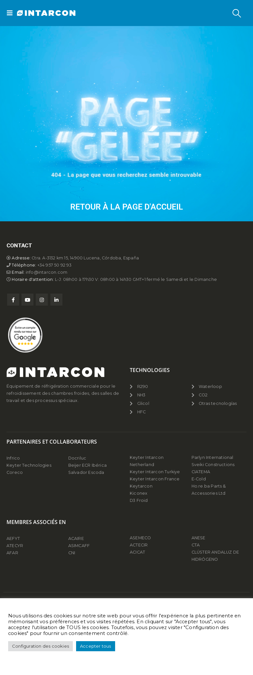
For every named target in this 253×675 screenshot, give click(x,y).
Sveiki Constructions (213, 464)
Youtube (27, 300)
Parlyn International (212, 457)
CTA (196, 545)
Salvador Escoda (86, 472)
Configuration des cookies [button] (40, 646)
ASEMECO (140, 537)
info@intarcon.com (46, 272)
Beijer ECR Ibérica (87, 465)
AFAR (13, 552)
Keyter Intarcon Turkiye (155, 471)
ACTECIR (139, 545)
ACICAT (137, 552)
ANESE (199, 537)
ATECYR (15, 545)
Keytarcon (141, 486)
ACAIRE (76, 538)
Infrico (13, 458)
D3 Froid (139, 500)
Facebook (13, 300)
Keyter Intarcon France (155, 478)
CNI (71, 552)
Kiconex (138, 493)
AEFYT (13, 538)
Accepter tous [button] (95, 646)
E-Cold (199, 478)
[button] (12, 13)
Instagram (42, 300)
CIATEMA (201, 471)
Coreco (15, 472)
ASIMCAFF (79, 545)
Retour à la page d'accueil (126, 207)
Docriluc (77, 458)
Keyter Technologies (29, 465)
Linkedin (56, 300)
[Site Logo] (35, 13)
